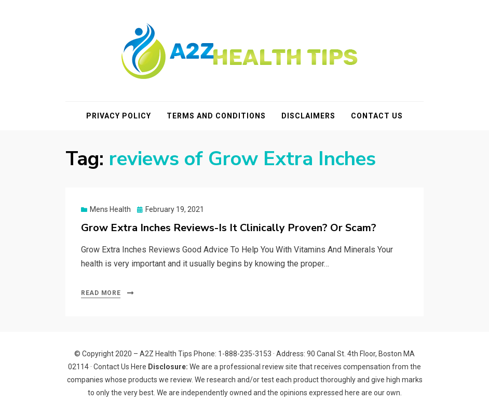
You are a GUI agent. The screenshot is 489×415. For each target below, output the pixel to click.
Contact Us (377, 116)
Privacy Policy (118, 116)
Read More (100, 293)
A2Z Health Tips (166, 354)
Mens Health (110, 209)
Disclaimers (308, 116)
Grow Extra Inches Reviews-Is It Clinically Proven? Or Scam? (228, 228)
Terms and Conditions (216, 116)
